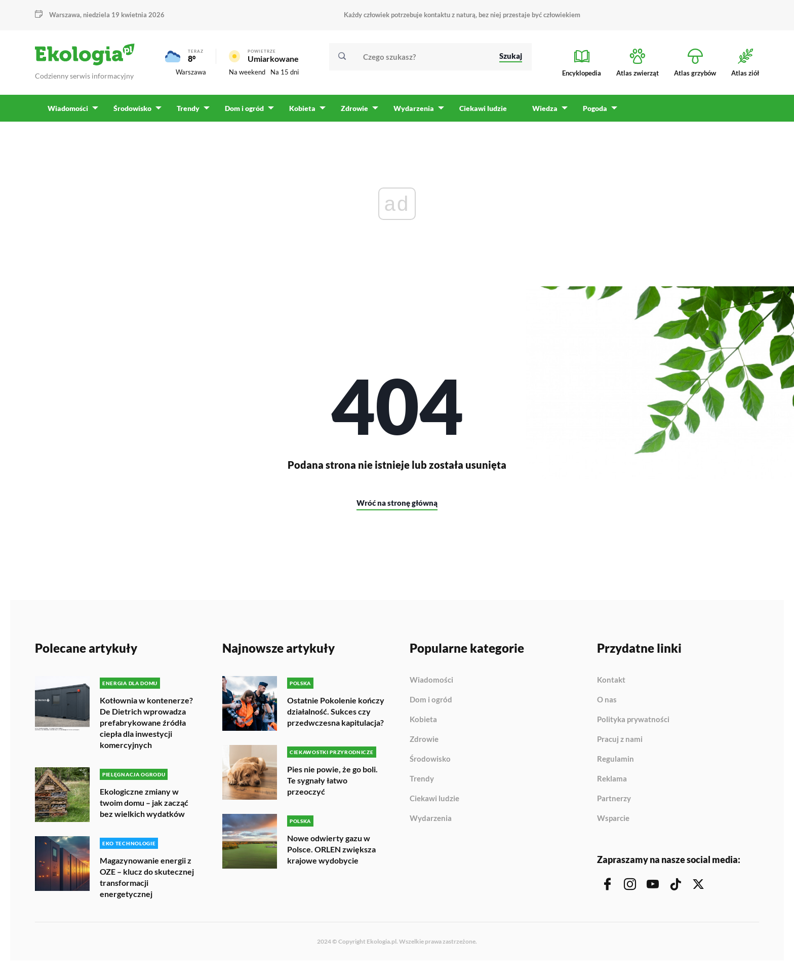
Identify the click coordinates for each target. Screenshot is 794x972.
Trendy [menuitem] (187, 111)
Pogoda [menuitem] (591, 111)
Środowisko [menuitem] (132, 111)
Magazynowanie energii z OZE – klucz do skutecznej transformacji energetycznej (147, 879)
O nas (607, 703)
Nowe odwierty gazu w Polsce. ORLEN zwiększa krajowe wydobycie (331, 852)
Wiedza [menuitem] (541, 111)
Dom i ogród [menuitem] (242, 111)
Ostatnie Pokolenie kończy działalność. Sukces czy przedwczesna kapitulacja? (335, 715)
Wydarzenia (431, 822)
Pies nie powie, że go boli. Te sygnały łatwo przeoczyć (332, 783)
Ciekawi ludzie (434, 802)
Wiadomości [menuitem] (68, 111)
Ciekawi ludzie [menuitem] (479, 111)
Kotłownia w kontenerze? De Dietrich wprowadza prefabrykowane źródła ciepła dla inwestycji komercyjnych (146, 726)
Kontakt (611, 684)
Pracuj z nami (620, 743)
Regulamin (615, 763)
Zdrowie (424, 743)
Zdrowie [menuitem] (352, 111)
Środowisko (430, 763)
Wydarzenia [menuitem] (410, 111)
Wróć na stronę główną (397, 506)
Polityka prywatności (633, 723)
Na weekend (247, 74)
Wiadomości (431, 684)
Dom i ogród (431, 703)
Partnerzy (614, 802)
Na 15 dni (284, 74)
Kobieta (423, 723)
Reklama (612, 782)
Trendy (422, 782)
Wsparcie (613, 822)
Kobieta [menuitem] (300, 111)
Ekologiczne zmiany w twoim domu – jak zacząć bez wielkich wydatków (144, 805)
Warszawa (64, 15)
